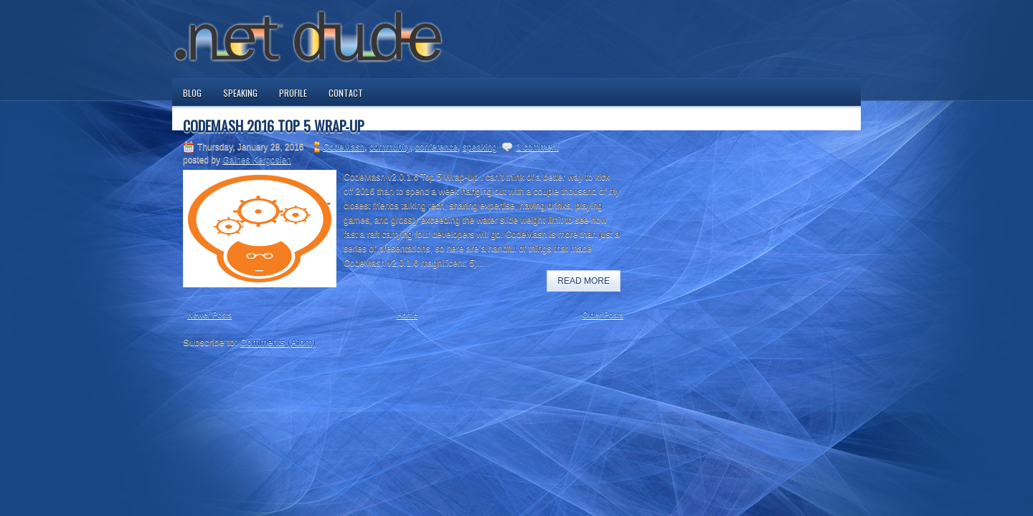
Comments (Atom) (278, 342)
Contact (346, 93)
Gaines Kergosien (256, 160)
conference (436, 147)
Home (407, 314)
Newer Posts (209, 314)
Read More (583, 281)
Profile (293, 93)
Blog (192, 93)
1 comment (537, 147)
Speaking (240, 93)
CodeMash (343, 147)
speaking (480, 147)
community (389, 147)
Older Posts (602, 314)
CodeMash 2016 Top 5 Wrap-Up (273, 126)
